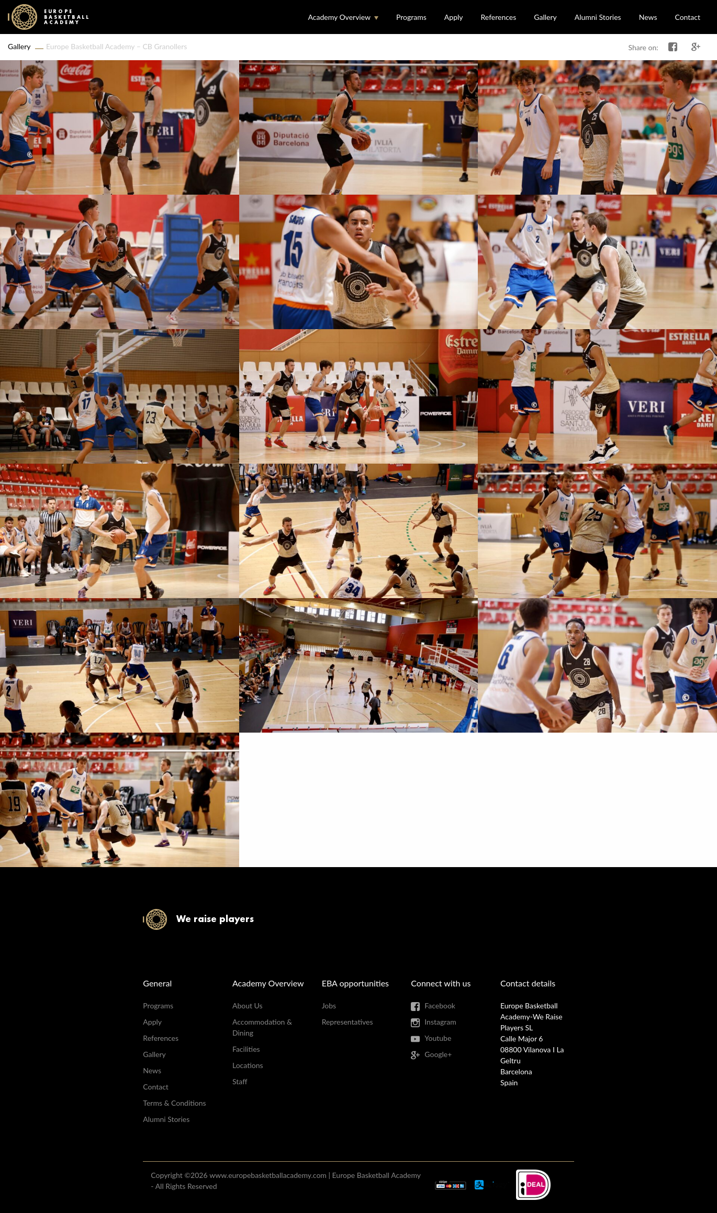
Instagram (440, 1021)
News (648, 17)
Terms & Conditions (174, 1102)
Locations (247, 1065)
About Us (247, 1005)
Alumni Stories (598, 17)
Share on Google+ (696, 47)
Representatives (347, 1021)
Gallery (545, 17)
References (499, 17)
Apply (453, 17)
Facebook (439, 1005)
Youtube (437, 1038)
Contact (687, 17)
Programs (411, 17)
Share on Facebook (673, 47)
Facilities (246, 1048)
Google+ (438, 1054)
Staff (239, 1081)
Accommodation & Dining (262, 1027)
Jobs (329, 1005)
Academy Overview (339, 17)
